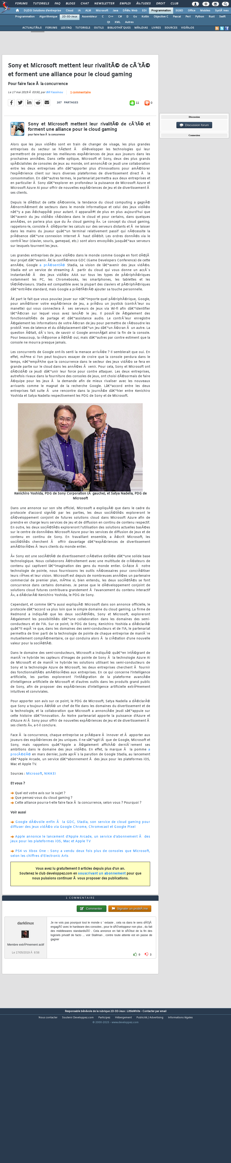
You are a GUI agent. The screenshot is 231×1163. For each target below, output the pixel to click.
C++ (110, 16)
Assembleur (89, 16)
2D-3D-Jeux (69, 16)
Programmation (161, 10)
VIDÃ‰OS (187, 27)
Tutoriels (41, 4)
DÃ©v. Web (130, 10)
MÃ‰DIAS (141, 27)
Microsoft (102, 10)
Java (115, 10)
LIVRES (156, 27)
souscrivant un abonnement (102, 894)
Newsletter (104, 4)
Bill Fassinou (54, 113)
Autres (129, 22)
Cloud (69, 10)
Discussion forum (194, 125)
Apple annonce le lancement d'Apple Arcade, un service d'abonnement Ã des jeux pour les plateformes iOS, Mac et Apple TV (80, 859)
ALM (88, 10)
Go (135, 16)
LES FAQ (66, 27)
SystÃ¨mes (222, 10)
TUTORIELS (82, 27)
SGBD (179, 10)
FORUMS (51, 27)
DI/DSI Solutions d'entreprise (42, 10)
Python (199, 16)
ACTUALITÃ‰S (32, 27)
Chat (84, 4)
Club (174, 4)
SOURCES (171, 27)
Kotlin (145, 16)
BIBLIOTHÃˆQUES (119, 27)
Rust (211, 16)
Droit (160, 4)
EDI (144, 10)
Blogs (70, 4)
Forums (21, 4)
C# (120, 16)
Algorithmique (48, 16)
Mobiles (205, 10)
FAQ (57, 4)
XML (117, 22)
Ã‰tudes (143, 4)
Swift (222, 16)
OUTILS (99, 27)
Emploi (125, 4)
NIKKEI (50, 794)
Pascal (177, 16)
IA (79, 10)
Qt (108, 22)
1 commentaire (80, 113)
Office (191, 10)
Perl (188, 16)
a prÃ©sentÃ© (52, 285)
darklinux (25, 984)
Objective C (161, 16)
